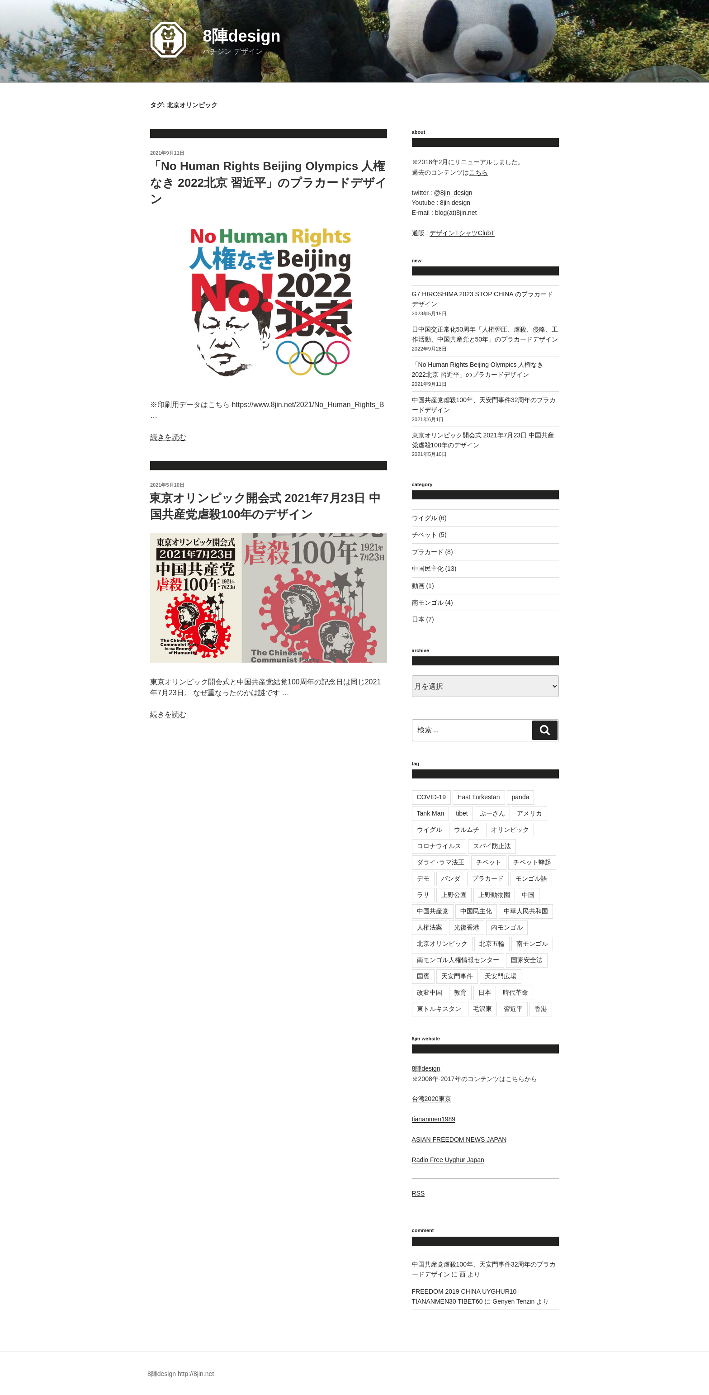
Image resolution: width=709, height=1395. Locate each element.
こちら (478, 172)
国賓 (423, 976)
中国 (528, 894)
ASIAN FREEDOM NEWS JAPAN (459, 1139)
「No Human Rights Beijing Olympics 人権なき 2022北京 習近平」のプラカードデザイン (268, 182)
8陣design (241, 36)
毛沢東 (482, 1008)
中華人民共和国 (526, 911)
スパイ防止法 (492, 845)
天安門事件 (457, 976)
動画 (418, 585)
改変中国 (429, 992)
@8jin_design (453, 192)
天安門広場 (500, 976)
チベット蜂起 (532, 862)
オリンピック (510, 829)
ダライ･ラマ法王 (440, 862)
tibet (462, 813)
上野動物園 (494, 894)
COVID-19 (431, 797)
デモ (423, 878)
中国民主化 (428, 568)
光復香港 (466, 927)
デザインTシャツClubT (462, 233)
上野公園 (454, 894)
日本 (418, 619)
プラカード (428, 551)
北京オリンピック (442, 943)
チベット (424, 534)
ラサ (423, 894)
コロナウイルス (439, 845)
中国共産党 (433, 911)
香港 (540, 1008)
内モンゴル (507, 927)
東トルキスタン (439, 1008)
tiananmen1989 (434, 1119)
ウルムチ (466, 829)
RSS (418, 1193)
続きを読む (168, 437)
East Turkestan (479, 797)
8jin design (455, 202)
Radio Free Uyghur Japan (448, 1159)
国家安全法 (527, 959)
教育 (460, 992)
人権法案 (429, 927)
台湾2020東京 (431, 1098)
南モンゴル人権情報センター (458, 959)
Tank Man (430, 813)
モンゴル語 (531, 878)
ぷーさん (492, 813)
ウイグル (424, 518)
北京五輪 (492, 943)
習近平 (513, 1008)
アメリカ (529, 813)
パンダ (450, 878)
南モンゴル (428, 602)
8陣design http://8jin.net (180, 1373)
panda (520, 797)
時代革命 (515, 992)
